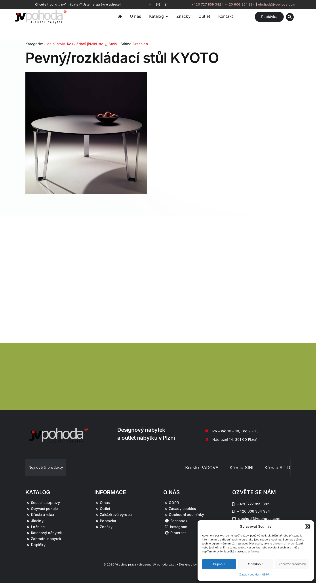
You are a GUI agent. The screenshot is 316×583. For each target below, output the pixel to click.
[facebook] (150, 4)
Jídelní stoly (54, 44)
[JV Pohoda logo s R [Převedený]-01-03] (40, 10)
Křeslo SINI (251, 467)
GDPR (266, 574)
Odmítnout (255, 564)
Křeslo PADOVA (211, 467)
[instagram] (158, 4)
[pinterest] (166, 4)
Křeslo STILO (288, 467)
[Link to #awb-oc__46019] (290, 17)
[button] (307, 526)
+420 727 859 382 (206, 4)
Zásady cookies (249, 574)
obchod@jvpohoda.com (276, 4)
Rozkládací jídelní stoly (86, 44)
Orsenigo (140, 44)
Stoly (113, 44)
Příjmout (219, 564)
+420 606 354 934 (240, 4)
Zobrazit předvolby (292, 564)
